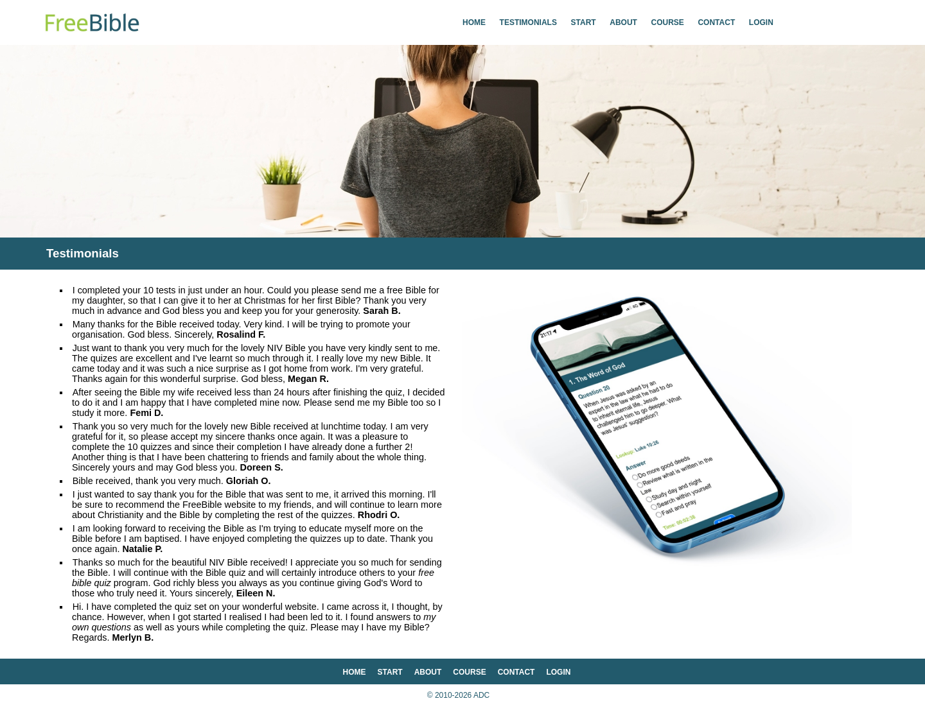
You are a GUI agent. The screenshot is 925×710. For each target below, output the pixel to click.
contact (716, 22)
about (623, 22)
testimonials (528, 22)
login (761, 22)
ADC (481, 695)
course (667, 22)
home (474, 22)
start (583, 22)
